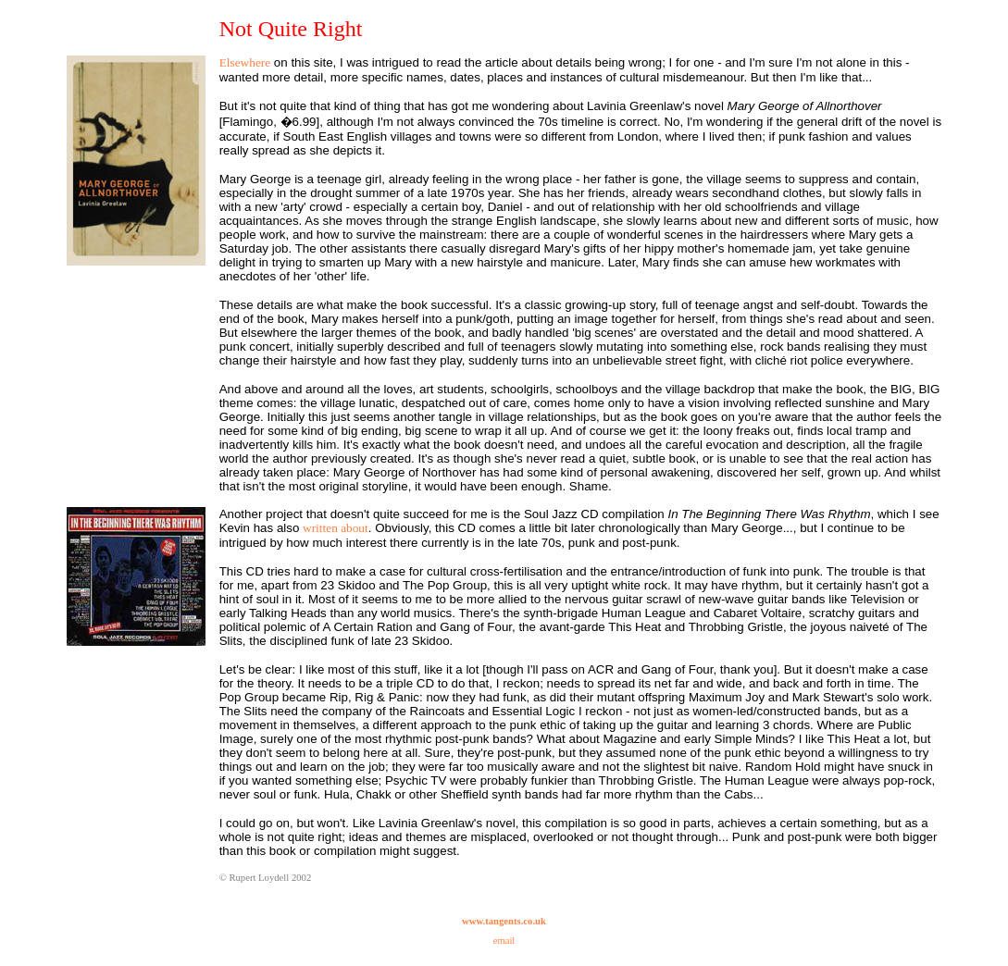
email (504, 940)
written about (335, 528)
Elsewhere (245, 62)
